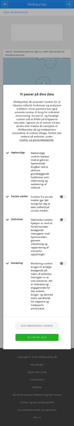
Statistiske (17, 219)
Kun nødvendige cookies (37, 325)
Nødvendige (18, 152)
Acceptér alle (36, 337)
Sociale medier (19, 196)
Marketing (17, 263)
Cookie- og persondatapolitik (37, 139)
